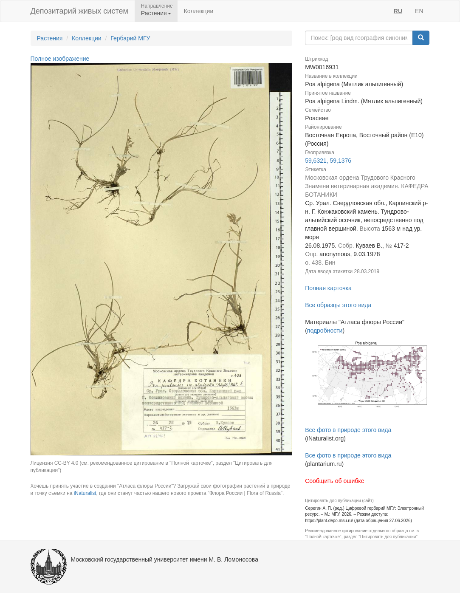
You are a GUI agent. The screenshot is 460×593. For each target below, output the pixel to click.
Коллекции (199, 11)
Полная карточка (328, 288)
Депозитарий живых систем (79, 11)
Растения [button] (156, 13)
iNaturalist (85, 493)
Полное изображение (60, 58)
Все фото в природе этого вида (348, 429)
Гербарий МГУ (130, 38)
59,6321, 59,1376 (328, 160)
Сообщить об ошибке (334, 480)
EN (419, 11)
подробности (325, 330)
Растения (50, 38)
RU (398, 11)
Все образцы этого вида (338, 305)
